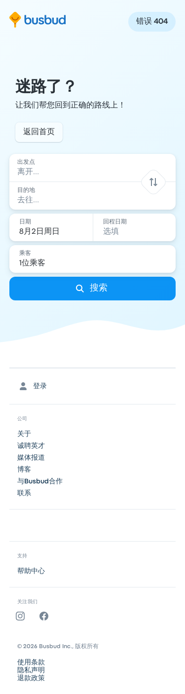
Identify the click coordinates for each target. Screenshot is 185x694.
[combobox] (92, 168)
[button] (153, 181)
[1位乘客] (93, 259)
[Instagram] (22, 616)
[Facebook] (46, 616)
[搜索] (92, 288)
